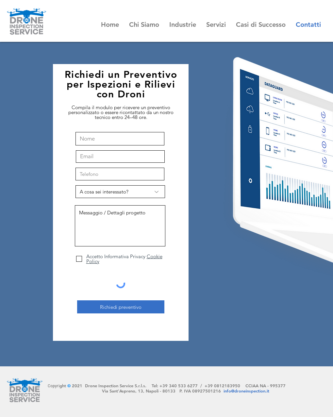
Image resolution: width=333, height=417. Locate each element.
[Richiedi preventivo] (120, 306)
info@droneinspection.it (246, 390)
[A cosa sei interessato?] (120, 191)
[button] (144, 24)
